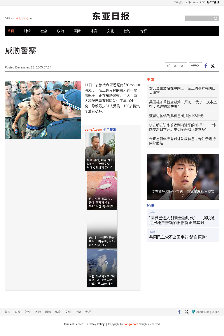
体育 (93, 31)
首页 (10, 31)
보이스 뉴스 (191, 2)
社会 (43, 31)
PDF (202, 2)
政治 (60, 31)
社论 (127, 31)
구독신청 (178, 2)
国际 (77, 31)
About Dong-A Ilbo (205, 311)
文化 (110, 31)
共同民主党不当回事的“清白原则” (178, 237)
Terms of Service (73, 324)
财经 (27, 31)
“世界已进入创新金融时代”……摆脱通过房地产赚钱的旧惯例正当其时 (182, 220)
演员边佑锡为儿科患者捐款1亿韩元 (176, 116)
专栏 (143, 31)
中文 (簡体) (22, 18)
